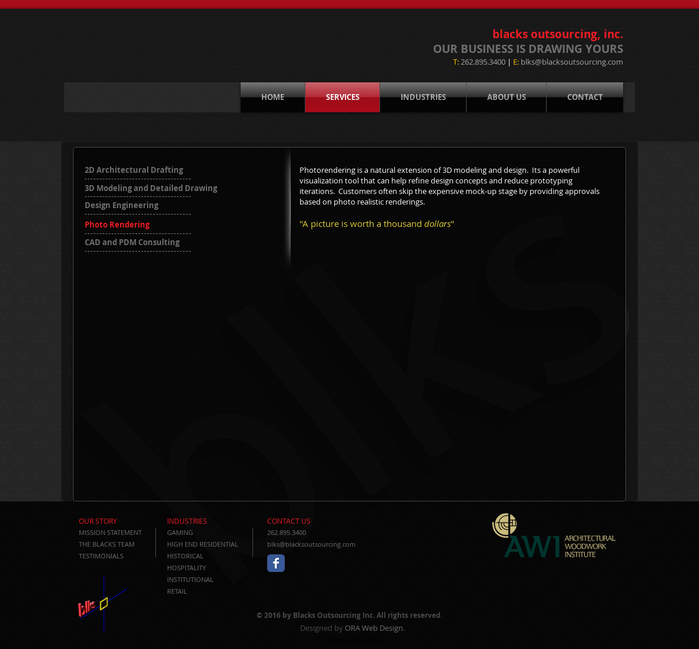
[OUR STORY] (113, 521)
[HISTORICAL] (208, 555)
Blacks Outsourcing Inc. (334, 615)
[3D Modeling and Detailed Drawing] (151, 188)
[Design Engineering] (126, 205)
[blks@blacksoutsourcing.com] (314, 544)
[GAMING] (208, 532)
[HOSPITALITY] (208, 567)
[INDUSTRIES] (201, 521)
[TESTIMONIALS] (113, 555)
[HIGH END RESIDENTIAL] (208, 544)
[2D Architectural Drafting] (143, 170)
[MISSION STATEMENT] (113, 532)
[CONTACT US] (301, 521)
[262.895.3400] (314, 532)
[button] (139, 224)
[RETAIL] (208, 591)
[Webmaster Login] (354, 640)
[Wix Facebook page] (276, 563)
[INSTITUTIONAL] (208, 579)
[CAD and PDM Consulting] (150, 242)
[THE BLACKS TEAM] (113, 544)
